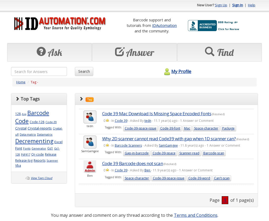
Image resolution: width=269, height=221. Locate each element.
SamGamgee (168, 145)
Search (84, 71)
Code (22, 121)
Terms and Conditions (196, 215)
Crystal (21, 128)
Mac (187, 128)
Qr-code (37, 154)
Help (251, 5)
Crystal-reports (40, 128)
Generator (39, 148)
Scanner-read (189, 153)
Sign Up (221, 5)
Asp (24, 114)
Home (20, 82)
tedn (147, 120)
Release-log (24, 160)
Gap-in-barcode (137, 153)
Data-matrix (28, 134)
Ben (147, 170)
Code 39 (121, 120)
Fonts (26, 148)
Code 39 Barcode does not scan (132, 163)
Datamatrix (45, 134)
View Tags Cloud (41, 178)
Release (50, 154)
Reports (39, 160)
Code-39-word (199, 178)
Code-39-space (164, 153)
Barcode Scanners (128, 145)
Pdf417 (25, 154)
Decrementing (34, 141)
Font (18, 148)
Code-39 (51, 122)
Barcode (38, 113)
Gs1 (50, 148)
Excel (58, 142)
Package (228, 128)
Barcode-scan (213, 153)
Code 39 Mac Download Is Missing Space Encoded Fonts (156, 113)
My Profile (177, 71)
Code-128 (37, 122)
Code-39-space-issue (140, 128)
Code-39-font (170, 128)
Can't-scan (222, 178)
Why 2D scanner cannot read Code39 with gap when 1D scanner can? (169, 139)
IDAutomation (164, 25)
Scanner (52, 160)
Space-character (206, 128)
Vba (18, 165)
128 (18, 114)
